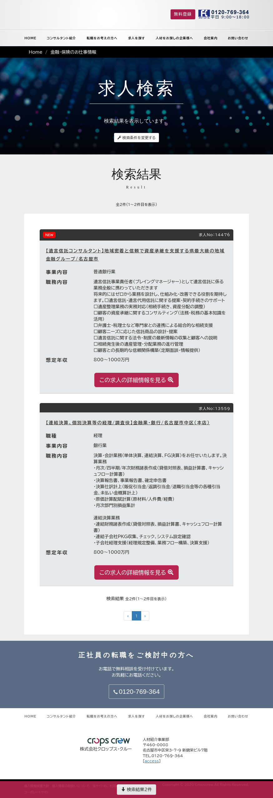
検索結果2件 (136, 789)
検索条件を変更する (136, 137)
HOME (30, 38)
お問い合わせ (238, 38)
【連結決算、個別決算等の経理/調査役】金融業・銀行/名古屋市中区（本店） (128, 423)
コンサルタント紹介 (61, 38)
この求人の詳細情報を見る (137, 380)
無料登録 (183, 14)
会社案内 (210, 38)
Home (35, 52)
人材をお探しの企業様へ (174, 38)
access (152, 761)
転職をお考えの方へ (102, 38)
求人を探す (136, 38)
